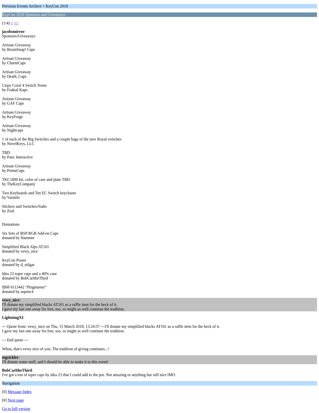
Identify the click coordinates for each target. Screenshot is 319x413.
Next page (16, 400)
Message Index (20, 392)
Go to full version (16, 409)
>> (16, 23)
